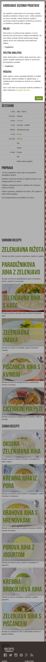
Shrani (38, 98)
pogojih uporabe (23, 90)
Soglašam (9, 47)
